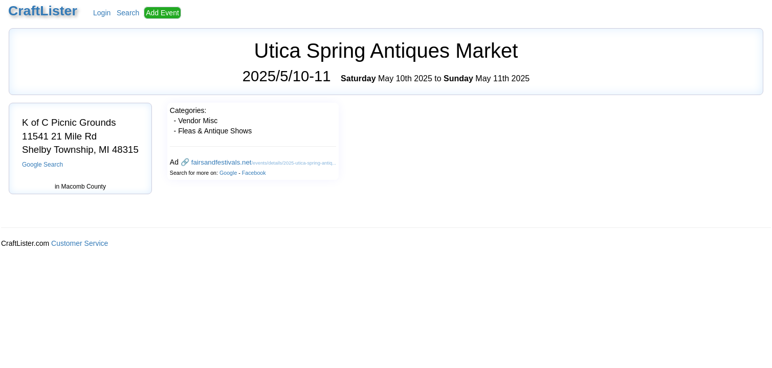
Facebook (254, 173)
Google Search (42, 164)
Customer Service (79, 243)
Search (128, 13)
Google (228, 173)
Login (102, 13)
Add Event (162, 13)
